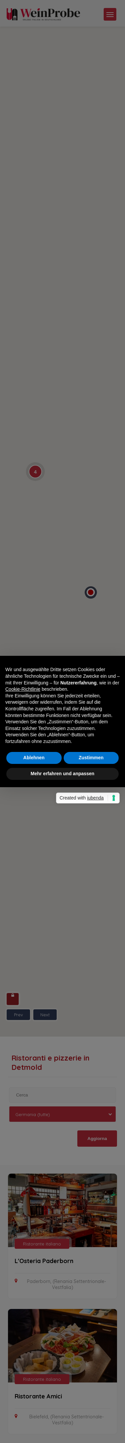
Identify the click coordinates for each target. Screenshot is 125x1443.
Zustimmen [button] (91, 757)
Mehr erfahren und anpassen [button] (62, 773)
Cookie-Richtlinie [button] (22, 689)
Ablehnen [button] (34, 757)
